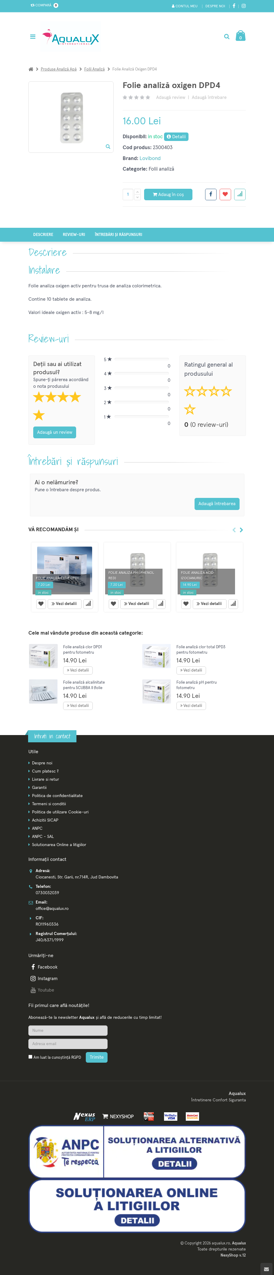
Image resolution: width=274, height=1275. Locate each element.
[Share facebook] (211, 194)
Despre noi (215, 6)
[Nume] (68, 1030)
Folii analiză (94, 69)
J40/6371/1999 (50, 940)
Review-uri (74, 235)
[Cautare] (226, 37)
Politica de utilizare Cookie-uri (60, 812)
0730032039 (47, 893)
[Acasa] (30, 69)
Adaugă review (170, 97)
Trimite (97, 1057)
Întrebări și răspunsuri (118, 235)
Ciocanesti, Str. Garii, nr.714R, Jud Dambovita (77, 877)
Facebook (43, 967)
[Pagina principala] (72, 36)
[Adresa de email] (68, 1044)
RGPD (76, 1058)
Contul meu (185, 6)
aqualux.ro (221, 1243)
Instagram (43, 978)
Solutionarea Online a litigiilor (59, 845)
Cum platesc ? (45, 771)
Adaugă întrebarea (217, 504)
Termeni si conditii (49, 804)
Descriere (43, 235)
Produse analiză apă (59, 69)
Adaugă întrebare (209, 97)
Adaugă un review (54, 432)
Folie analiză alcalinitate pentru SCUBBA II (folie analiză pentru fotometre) (85, 688)
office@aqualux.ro (52, 909)
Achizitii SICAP (45, 820)
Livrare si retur (45, 779)
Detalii (176, 136)
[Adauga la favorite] (225, 194)
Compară (43, 5)
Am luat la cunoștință (57, 1058)
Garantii (39, 788)
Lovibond (150, 158)
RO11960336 (47, 924)
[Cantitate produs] (128, 194)
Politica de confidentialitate (57, 796)
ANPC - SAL (43, 837)
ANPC (37, 828)
